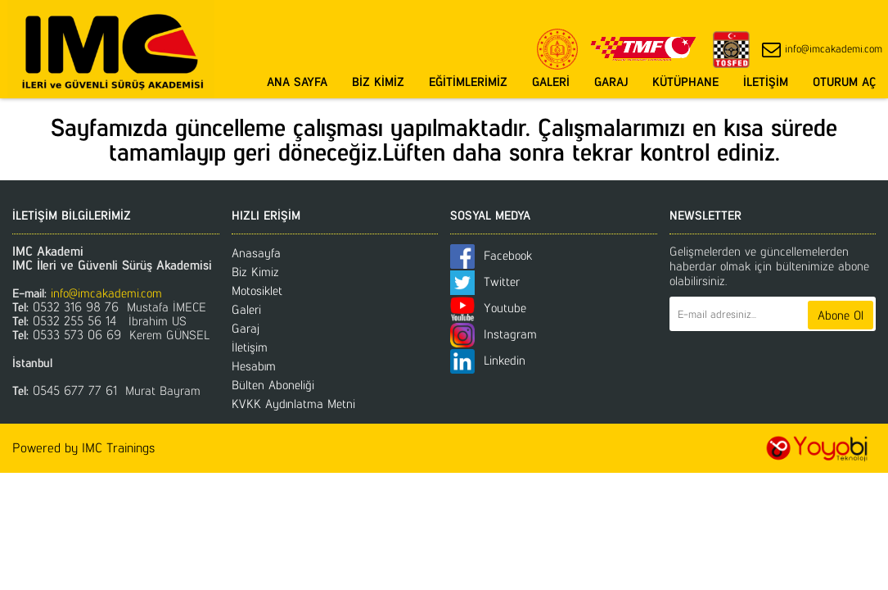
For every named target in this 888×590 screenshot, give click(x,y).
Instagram (493, 334)
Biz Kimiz (255, 272)
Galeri (246, 309)
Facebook (491, 255)
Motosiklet (257, 290)
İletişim (250, 347)
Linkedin (487, 360)
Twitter (485, 281)
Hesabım (254, 366)
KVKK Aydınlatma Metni (293, 404)
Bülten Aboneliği (273, 385)
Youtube (488, 308)
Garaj (245, 328)
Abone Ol (840, 315)
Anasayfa (256, 253)
